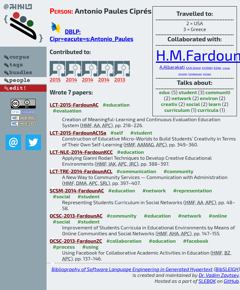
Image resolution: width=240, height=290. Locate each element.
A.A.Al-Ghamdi (193, 68)
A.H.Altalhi (207, 68)
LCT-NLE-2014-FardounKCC (81, 152)
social (193, 104)
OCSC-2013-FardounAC (76, 216)
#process (64, 247)
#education (116, 105)
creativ (169, 104)
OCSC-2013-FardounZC (76, 241)
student (188, 92)
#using (90, 247)
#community (178, 171)
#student (141, 133)
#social (61, 196)
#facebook (195, 241)
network (181, 98)
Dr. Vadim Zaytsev (219, 275)
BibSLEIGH (226, 269)
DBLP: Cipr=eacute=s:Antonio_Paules (92, 35)
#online (218, 216)
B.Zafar (217, 68)
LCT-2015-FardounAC (74, 105)
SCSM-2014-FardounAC (77, 190)
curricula (208, 110)
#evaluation (67, 110)
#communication (136, 171)
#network (154, 190)
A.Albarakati (172, 67)
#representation (192, 190)
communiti (218, 92)
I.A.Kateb (226, 68)
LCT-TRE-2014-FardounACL (81, 171)
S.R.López (207, 74)
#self (117, 133)
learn (215, 104)
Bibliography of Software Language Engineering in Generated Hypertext (132, 269)
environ (209, 98)
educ (164, 92)
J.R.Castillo (182, 74)
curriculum (177, 110)
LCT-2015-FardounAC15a (78, 133)
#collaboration (123, 241)
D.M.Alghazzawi (195, 74)
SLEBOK (207, 281)
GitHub (231, 281)
